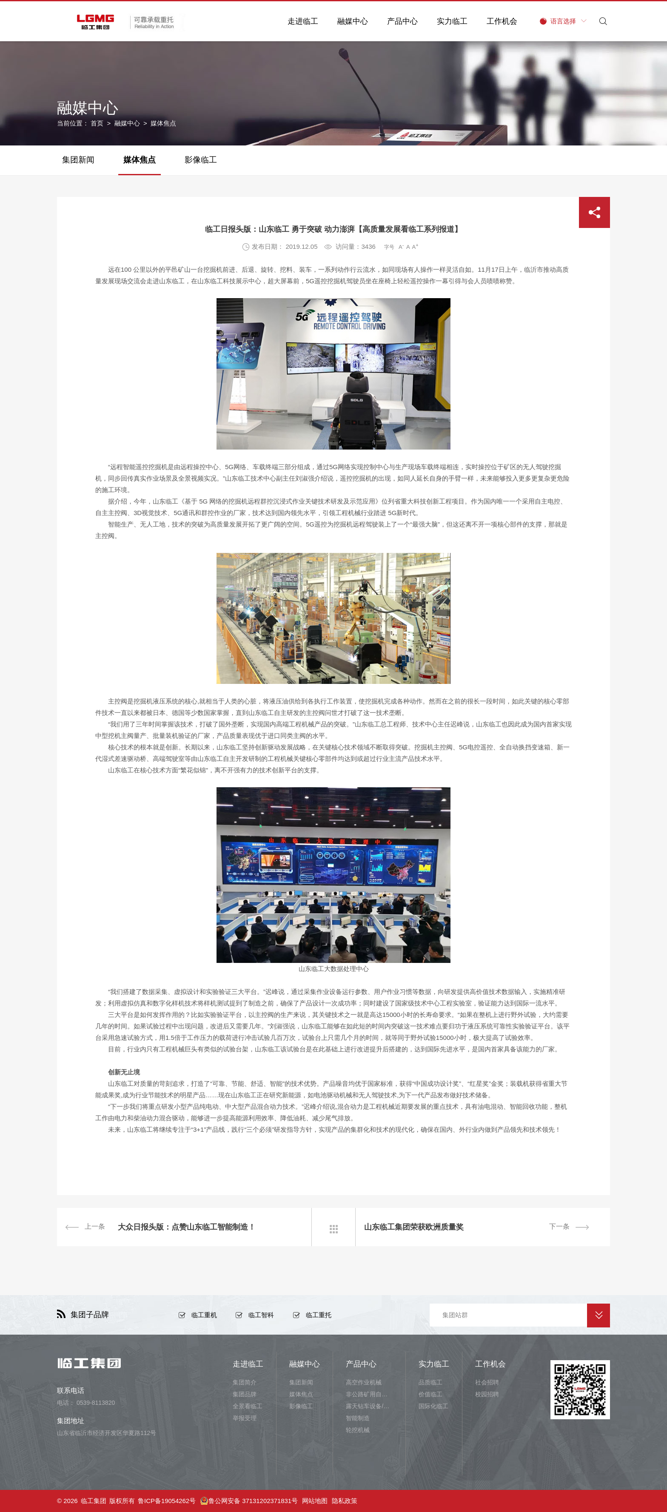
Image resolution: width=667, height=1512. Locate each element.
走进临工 (301, 21)
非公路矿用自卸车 (369, 1394)
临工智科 (261, 1314)
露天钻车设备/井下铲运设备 (369, 1406)
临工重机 (204, 1314)
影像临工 (201, 159)
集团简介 (245, 1382)
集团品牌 (245, 1394)
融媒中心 (351, 21)
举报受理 (245, 1418)
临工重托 (318, 1314)
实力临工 (450, 21)
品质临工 (430, 1382)
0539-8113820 (96, 1402)
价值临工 (430, 1394)
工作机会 (500, 21)
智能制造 (358, 1418)
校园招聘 (487, 1394)
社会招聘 (487, 1382)
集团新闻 (78, 159)
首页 (97, 123)
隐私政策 (345, 1500)
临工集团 (93, 1500)
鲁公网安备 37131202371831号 (249, 1501)
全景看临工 (247, 1406)
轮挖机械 (358, 1430)
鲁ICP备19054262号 (167, 1500)
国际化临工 (433, 1406)
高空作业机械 (364, 1382)
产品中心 (400, 21)
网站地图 (315, 1500)
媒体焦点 (139, 159)
